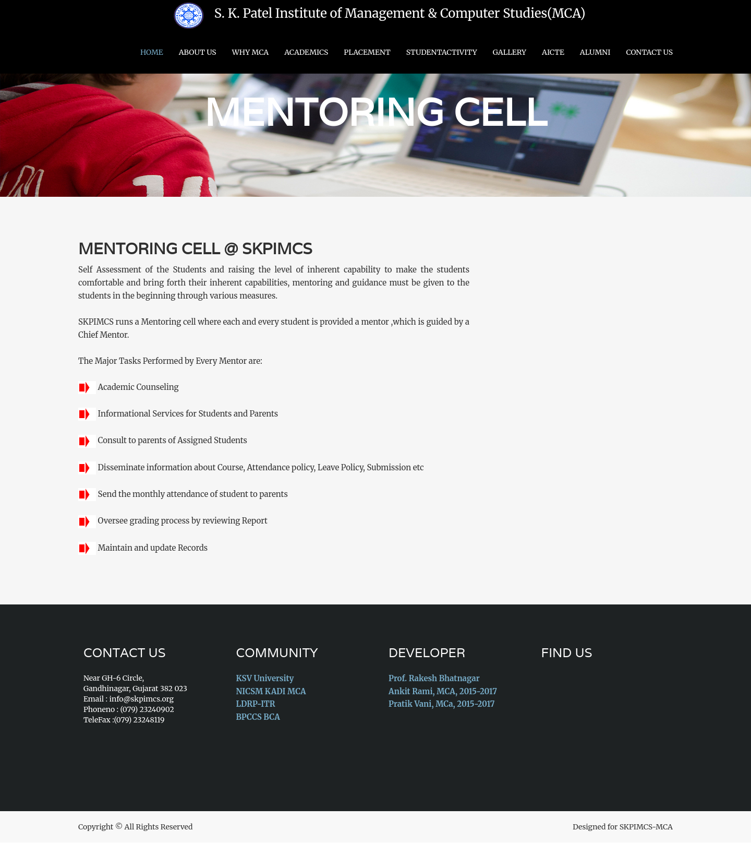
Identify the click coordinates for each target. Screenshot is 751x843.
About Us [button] (197, 52)
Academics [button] (306, 52)
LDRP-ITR (255, 704)
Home (151, 52)
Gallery (509, 52)
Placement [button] (367, 52)
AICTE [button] (553, 52)
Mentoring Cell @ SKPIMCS (196, 249)
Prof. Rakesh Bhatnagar (434, 679)
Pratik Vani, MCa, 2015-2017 (441, 704)
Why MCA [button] (250, 52)
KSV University (265, 679)
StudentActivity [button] (441, 52)
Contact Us (649, 52)
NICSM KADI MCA (271, 691)
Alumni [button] (595, 52)
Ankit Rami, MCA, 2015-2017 (443, 691)
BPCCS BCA (258, 717)
